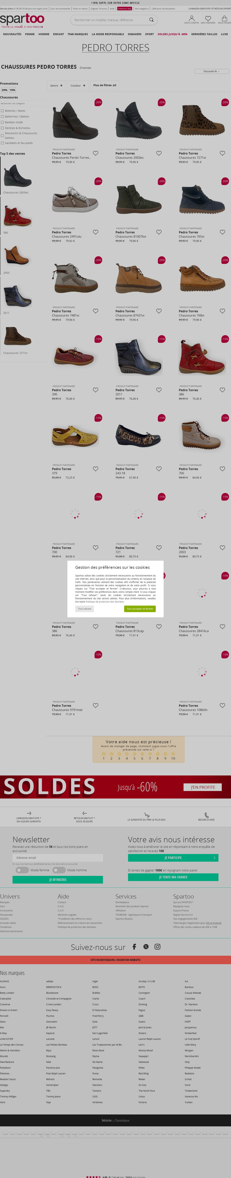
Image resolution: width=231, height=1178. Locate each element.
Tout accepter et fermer (140, 608)
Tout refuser (84, 608)
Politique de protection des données (105, 601)
